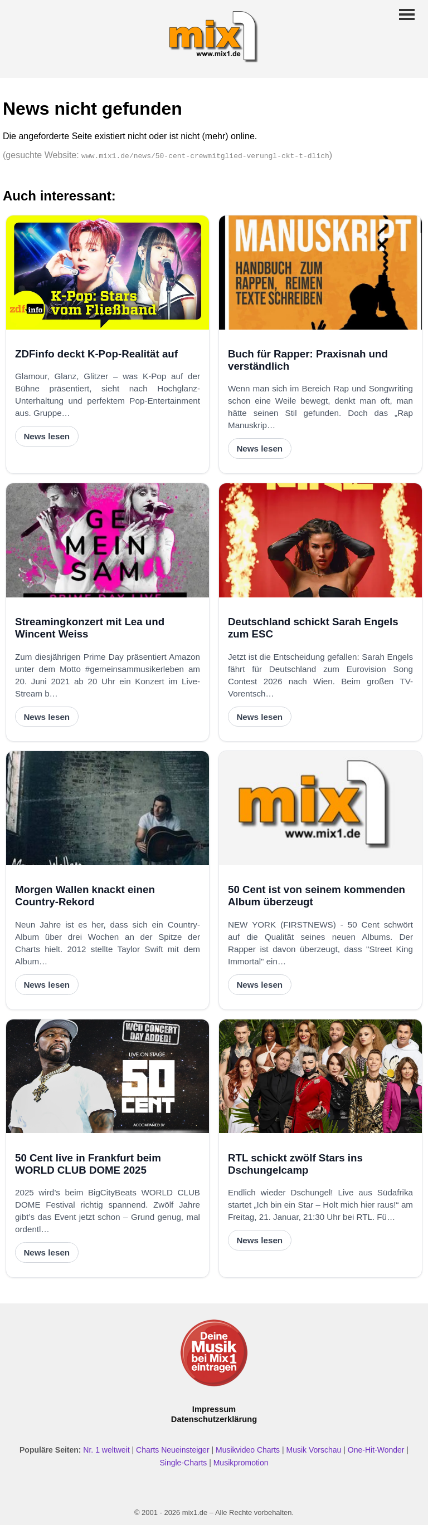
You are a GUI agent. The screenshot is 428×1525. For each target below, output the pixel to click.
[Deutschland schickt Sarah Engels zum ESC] (320, 540)
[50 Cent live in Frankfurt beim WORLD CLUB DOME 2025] (107, 1076)
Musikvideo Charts (248, 1449)
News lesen (46, 436)
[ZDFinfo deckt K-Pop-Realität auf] (107, 272)
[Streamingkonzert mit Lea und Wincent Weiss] (107, 540)
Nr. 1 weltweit (106, 1449)
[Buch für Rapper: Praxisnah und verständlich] (320, 272)
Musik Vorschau (314, 1449)
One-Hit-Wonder (376, 1449)
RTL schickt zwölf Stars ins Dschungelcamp (295, 1164)
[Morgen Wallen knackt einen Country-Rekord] (107, 808)
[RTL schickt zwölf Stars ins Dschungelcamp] (320, 1076)
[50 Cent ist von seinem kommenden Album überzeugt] (320, 808)
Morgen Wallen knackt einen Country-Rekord (85, 896)
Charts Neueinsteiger (173, 1449)
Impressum (214, 1409)
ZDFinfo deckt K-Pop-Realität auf (96, 354)
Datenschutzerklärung (214, 1419)
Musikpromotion (241, 1462)
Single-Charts (183, 1462)
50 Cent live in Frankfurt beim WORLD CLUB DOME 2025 (88, 1164)
